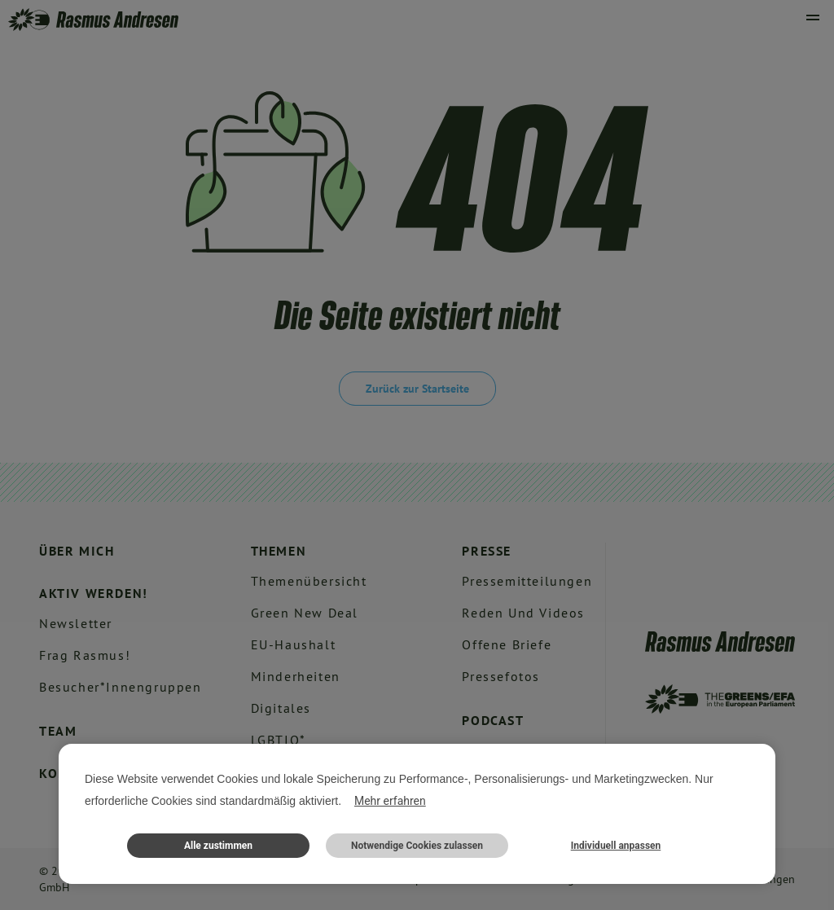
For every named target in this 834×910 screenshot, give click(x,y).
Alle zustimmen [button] (218, 845)
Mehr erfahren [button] (390, 800)
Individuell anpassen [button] (616, 845)
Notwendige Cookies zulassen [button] (417, 845)
